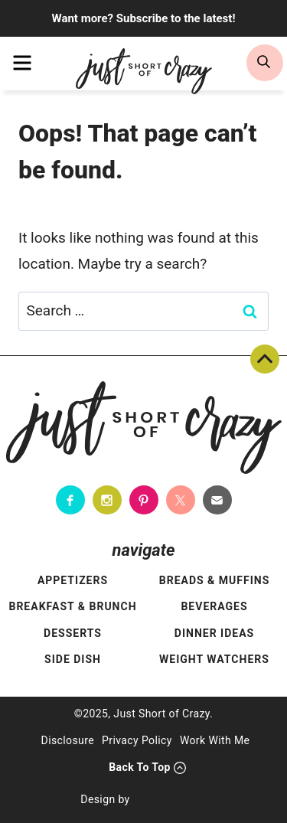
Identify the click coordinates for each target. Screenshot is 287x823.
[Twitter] (180, 499)
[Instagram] (107, 499)
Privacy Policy (137, 740)
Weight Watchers (214, 659)
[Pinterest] (143, 499)
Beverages (214, 606)
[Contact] (217, 499)
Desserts (73, 633)
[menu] (22, 62)
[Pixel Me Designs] (172, 800)
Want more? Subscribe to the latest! (144, 18)
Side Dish (72, 659)
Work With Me (215, 740)
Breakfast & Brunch (72, 606)
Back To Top (264, 359)
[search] (264, 62)
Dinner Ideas (214, 633)
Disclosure (68, 740)
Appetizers (73, 580)
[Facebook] (70, 499)
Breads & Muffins (214, 580)
